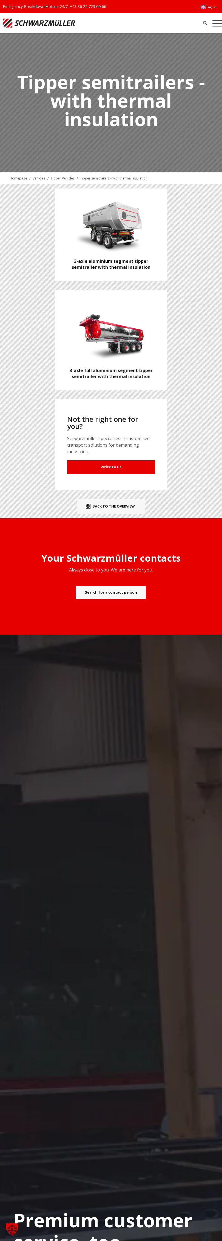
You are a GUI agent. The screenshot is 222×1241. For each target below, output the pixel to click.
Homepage (18, 178)
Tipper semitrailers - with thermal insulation (113, 178)
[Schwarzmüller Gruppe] (65, 23)
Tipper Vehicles (63, 178)
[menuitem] (209, 7)
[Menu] (216, 23)
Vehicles (39, 178)
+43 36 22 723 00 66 (88, 6)
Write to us (111, 466)
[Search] (205, 23)
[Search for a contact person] (111, 592)
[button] (12, 1229)
